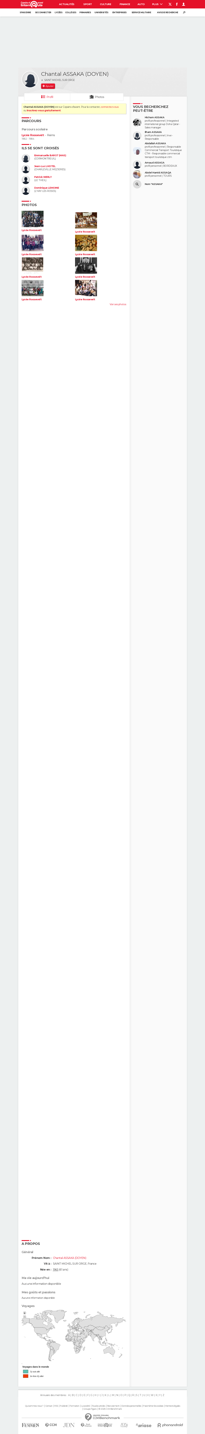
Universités (101, 12)
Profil (50, 97)
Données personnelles (131, 1406)
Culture (105, 4)
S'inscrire (25, 12)
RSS (56, 1406)
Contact (48, 1406)
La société (85, 1406)
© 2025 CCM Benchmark (110, 1409)
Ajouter (49, 86)
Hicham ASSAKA (155, 117)
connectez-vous (109, 106)
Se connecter (43, 12)
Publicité (64, 1406)
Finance (125, 4)
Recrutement (113, 1406)
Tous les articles (98, 1406)
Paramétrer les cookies (153, 1406)
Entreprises (119, 12)
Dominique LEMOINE (46, 187)
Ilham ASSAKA (153, 132)
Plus (157, 4)
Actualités (66, 4)
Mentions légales (172, 1406)
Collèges (70, 12)
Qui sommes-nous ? (34, 1406)
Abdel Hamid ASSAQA (158, 172)
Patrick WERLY (43, 177)
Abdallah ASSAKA (155, 143)
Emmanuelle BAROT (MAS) (50, 155)
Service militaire (141, 12)
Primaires (85, 12)
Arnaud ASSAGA (155, 162)
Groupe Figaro (90, 1409)
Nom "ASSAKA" (154, 184)
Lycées (58, 12)
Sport (87, 4)
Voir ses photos (118, 304)
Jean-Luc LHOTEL (45, 166)
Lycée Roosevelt (33, 135)
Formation (74, 1406)
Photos (99, 97)
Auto (141, 4)
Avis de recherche (167, 12)
